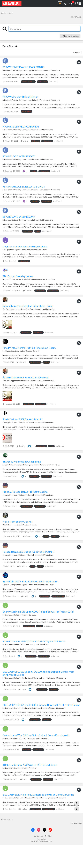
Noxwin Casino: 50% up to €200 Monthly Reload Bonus (34, 641)
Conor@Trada (8, 422)
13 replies (21, 362)
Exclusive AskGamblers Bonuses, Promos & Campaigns (44, 678)
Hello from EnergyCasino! (17, 521)
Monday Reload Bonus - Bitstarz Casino (25, 491)
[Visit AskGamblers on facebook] (33, 830)
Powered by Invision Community (41, 841)
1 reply (24, 141)
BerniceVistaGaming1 (11, 465)
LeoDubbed (7, 351)
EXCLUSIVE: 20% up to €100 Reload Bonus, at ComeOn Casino (38, 794)
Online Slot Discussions (43, 130)
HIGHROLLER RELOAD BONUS (21, 126)
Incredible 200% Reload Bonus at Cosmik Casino (30, 581)
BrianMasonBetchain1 (11, 70)
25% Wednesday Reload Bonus (20, 96)
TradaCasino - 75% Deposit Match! (22, 419)
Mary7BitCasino (9, 279)
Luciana (6, 615)
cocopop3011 (8, 495)
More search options (70, 36)
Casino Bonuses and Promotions (47, 70)
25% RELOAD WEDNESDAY (19, 156)
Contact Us (38, 836)
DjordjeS (6, 525)
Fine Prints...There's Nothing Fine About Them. (29, 347)
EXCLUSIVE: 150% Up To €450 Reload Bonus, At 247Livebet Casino (41, 704)
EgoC (5, 250)
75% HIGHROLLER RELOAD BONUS (24, 186)
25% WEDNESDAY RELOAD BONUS (23, 67)
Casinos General (32, 351)
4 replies (21, 446)
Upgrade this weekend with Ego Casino (25, 246)
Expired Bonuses (29, 615)
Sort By (76, 52)
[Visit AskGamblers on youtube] (50, 830)
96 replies (22, 566)
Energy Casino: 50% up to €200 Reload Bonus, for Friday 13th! (38, 611)
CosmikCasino (8, 585)
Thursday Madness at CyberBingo (22, 461)
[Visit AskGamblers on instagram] (38, 830)
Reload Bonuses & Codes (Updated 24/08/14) (29, 551)
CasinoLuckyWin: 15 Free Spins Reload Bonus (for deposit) (36, 735)
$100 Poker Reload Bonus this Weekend (26, 377)
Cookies (48, 836)
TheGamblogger (9, 309)
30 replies (27, 536)
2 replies (27, 291)
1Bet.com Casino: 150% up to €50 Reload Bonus (30, 764)
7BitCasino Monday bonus (18, 276)
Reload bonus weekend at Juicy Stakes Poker (28, 305)
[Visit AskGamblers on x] (44, 830)
